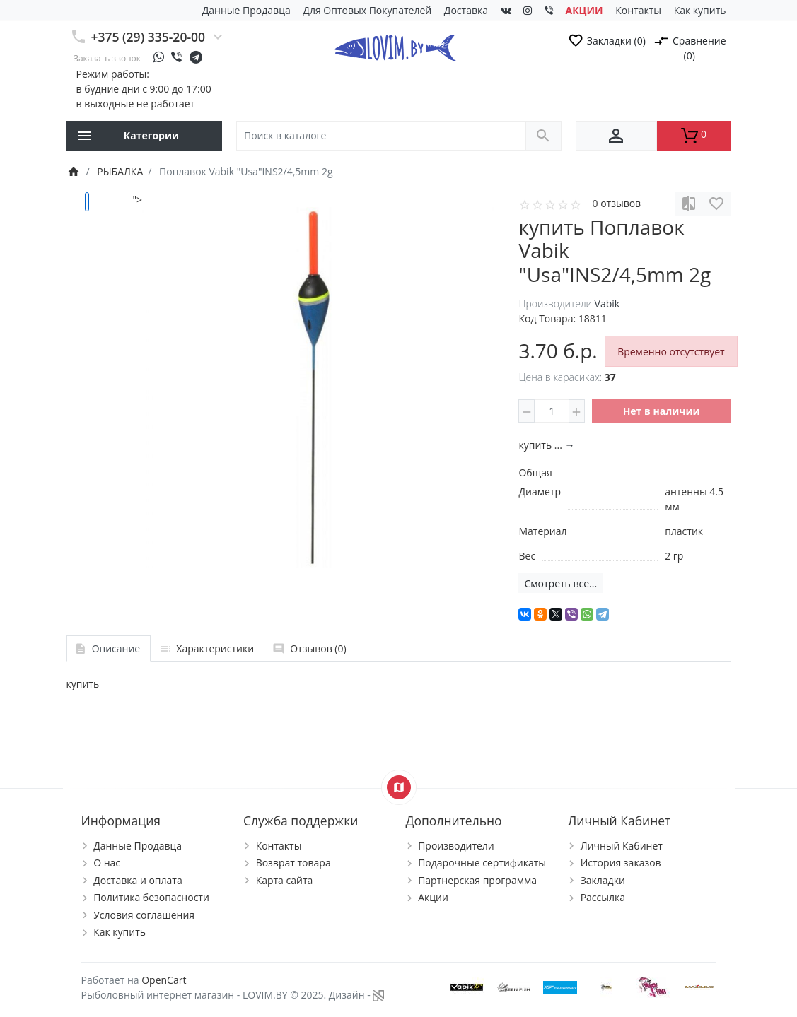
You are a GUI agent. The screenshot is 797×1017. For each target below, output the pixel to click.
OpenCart (163, 980)
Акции (433, 897)
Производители (456, 845)
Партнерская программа (477, 880)
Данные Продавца (246, 10)
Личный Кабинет (622, 845)
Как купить (700, 10)
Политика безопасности (151, 897)
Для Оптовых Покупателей (367, 10)
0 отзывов (616, 203)
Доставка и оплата (137, 880)
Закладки (603, 880)
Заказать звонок (107, 58)
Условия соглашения (143, 915)
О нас (106, 862)
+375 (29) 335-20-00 (148, 36)
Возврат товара (293, 862)
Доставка (466, 10)
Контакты (638, 10)
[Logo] (395, 47)
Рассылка (603, 897)
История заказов (621, 862)
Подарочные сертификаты (482, 862)
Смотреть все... (560, 583)
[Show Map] (399, 787)
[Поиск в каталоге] (381, 136)
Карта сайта (284, 880)
